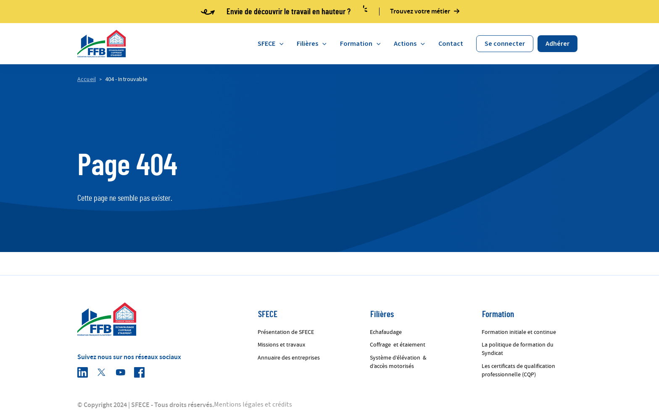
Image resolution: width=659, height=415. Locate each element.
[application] (279, 43)
